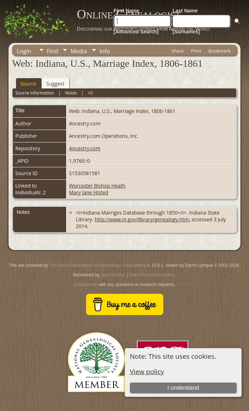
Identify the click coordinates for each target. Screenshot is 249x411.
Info (105, 51)
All (90, 93)
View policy (147, 371)
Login (24, 51)
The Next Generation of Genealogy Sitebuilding (97, 265)
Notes (71, 93)
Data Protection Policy (152, 274)
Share (177, 51)
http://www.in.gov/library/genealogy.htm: (142, 219)
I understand (183, 388)
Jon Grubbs (112, 274)
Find (52, 51)
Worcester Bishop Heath (97, 185)
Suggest (55, 83)
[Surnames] (186, 31)
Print (196, 51)
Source (28, 83)
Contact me (85, 284)
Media (78, 51)
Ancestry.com (84, 148)
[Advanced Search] (136, 31)
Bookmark (219, 51)
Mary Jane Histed (88, 192)
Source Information (34, 93)
